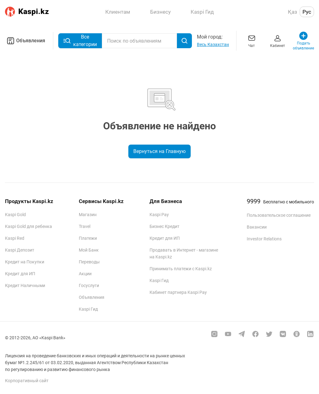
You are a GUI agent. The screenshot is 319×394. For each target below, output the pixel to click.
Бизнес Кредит (164, 226)
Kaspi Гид (88, 309)
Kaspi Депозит (19, 250)
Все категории (80, 40)
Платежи (88, 238)
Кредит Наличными (25, 285)
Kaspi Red (14, 238)
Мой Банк (89, 250)
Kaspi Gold (15, 214)
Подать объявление (303, 40)
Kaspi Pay (159, 214)
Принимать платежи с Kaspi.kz (181, 268)
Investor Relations (264, 238)
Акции (85, 273)
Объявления (25, 40)
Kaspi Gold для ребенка (28, 226)
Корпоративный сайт (27, 380)
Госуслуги (89, 285)
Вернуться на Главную (159, 151)
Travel (84, 226)
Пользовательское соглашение (279, 215)
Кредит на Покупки (24, 261)
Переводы (89, 261)
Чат (252, 40)
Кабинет (277, 40)
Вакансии (257, 227)
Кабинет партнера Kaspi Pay (178, 292)
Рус (306, 12)
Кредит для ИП (20, 273)
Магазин (88, 214)
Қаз (292, 12)
